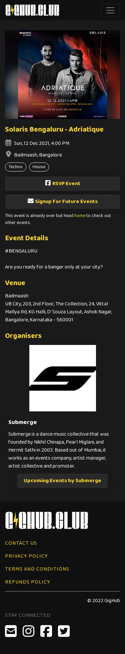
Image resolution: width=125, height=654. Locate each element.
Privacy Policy (26, 556)
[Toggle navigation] (110, 10)
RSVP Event (62, 183)
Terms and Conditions (37, 569)
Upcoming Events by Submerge (62, 481)
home (79, 216)
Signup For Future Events (62, 201)
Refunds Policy (27, 582)
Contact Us (21, 543)
